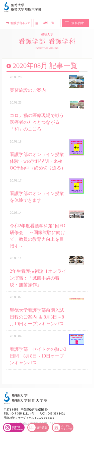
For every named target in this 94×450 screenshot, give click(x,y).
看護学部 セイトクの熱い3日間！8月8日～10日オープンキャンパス (38, 356)
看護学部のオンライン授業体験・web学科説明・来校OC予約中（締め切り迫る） (38, 161)
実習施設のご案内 (28, 90)
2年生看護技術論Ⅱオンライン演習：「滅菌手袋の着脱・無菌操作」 (38, 278)
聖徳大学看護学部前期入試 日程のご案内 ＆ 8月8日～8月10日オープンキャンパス (37, 317)
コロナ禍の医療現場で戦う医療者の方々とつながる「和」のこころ (37, 122)
